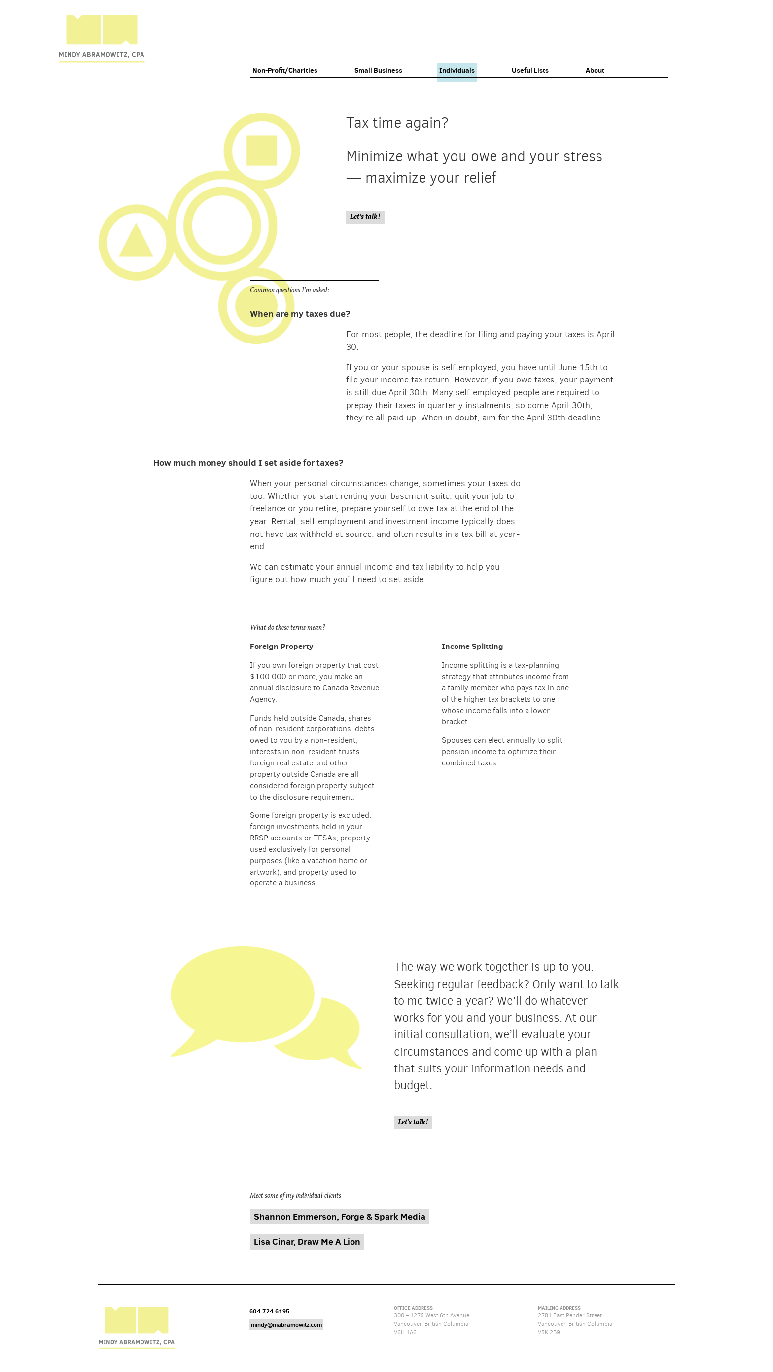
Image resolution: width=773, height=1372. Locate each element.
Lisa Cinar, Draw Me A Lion (307, 1241)
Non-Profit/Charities (284, 70)
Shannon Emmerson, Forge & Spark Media (339, 1216)
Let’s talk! (365, 217)
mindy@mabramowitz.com (286, 1324)
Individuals (457, 70)
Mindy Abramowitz (101, 39)
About (595, 70)
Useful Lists (530, 70)
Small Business (378, 70)
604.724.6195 (269, 1311)
